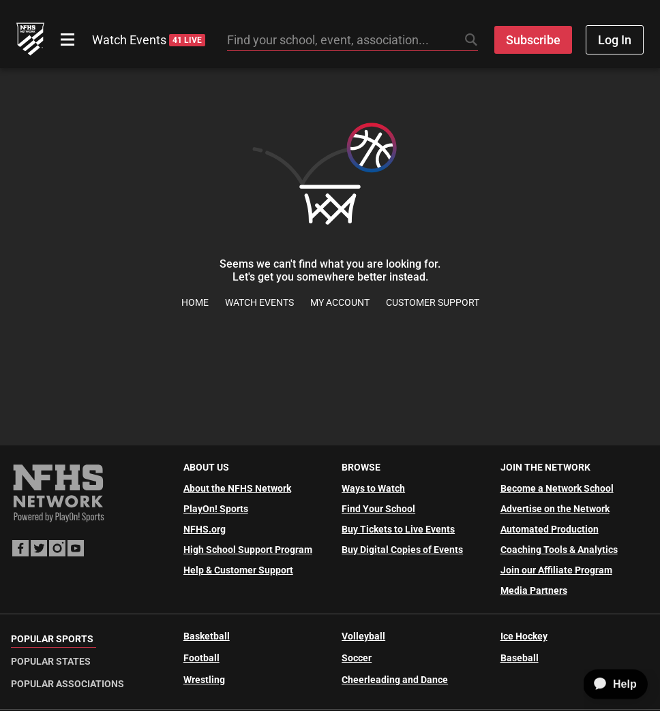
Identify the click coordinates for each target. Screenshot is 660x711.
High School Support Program (247, 549)
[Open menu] (67, 39)
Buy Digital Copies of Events (402, 549)
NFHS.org (204, 529)
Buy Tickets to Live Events (398, 529)
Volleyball (363, 636)
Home (195, 303)
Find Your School (378, 508)
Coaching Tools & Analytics (559, 549)
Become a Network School (557, 488)
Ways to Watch (373, 488)
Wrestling (204, 679)
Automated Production (549, 529)
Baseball (519, 657)
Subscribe (533, 40)
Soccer (357, 657)
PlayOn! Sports (215, 508)
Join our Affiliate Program (556, 570)
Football (201, 657)
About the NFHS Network (237, 488)
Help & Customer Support (238, 570)
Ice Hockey (524, 636)
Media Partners (533, 590)
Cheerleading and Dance (395, 679)
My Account (340, 303)
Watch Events (148, 40)
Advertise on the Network (555, 508)
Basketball (206, 636)
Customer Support (432, 303)
